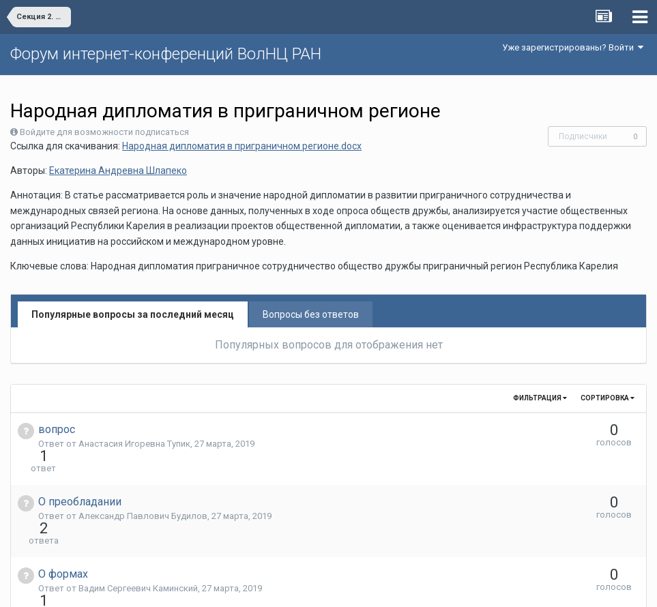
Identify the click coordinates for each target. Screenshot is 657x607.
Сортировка (607, 398)
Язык (286, 586)
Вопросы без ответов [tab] (311, 314)
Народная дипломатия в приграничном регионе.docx (242, 145)
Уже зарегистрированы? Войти (572, 47)
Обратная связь (349, 586)
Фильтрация (540, 398)
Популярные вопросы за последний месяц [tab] (132, 314)
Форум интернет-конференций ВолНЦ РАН (165, 53)
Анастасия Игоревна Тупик (134, 444)
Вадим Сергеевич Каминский (138, 539)
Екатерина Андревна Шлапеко (118, 170)
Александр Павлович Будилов (142, 491)
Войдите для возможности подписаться (104, 132)
